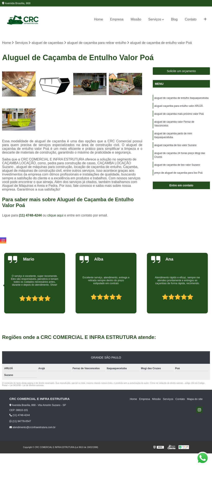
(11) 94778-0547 (20, 421)
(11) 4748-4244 (31, 215)
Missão (136, 19)
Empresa (116, 19)
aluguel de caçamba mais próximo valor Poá (179, 113)
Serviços (154, 19)
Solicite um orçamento (181, 71)
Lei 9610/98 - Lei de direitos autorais (27, 385)
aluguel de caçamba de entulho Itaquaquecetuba (181, 98)
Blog (174, 19)
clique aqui (55, 215)
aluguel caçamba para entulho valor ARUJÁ (178, 105)
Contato (191, 19)
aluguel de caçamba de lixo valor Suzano (177, 164)
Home (98, 19)
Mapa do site (194, 399)
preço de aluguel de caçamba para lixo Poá (178, 172)
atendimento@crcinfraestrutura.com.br (32, 427)
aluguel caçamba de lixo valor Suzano (175, 145)
